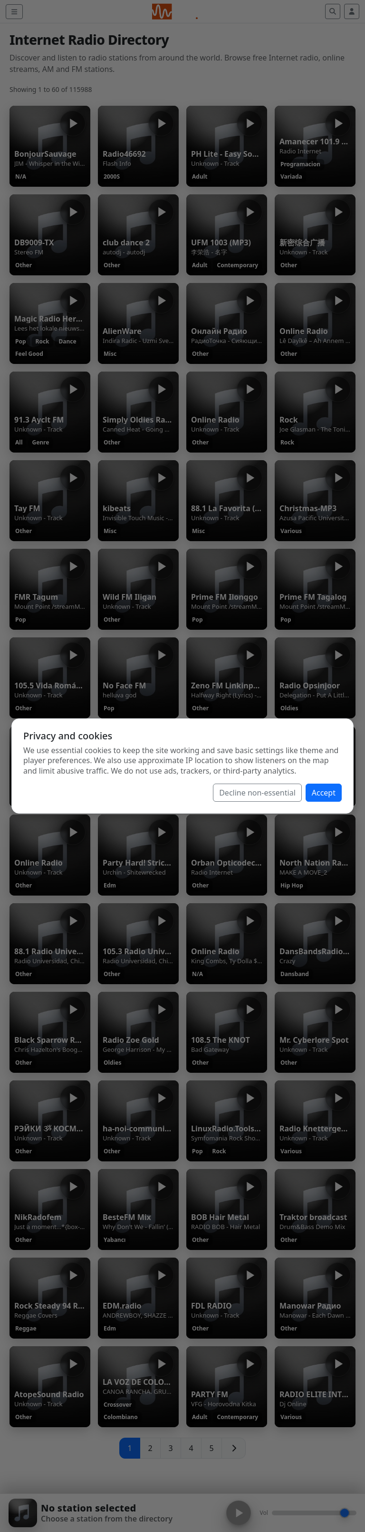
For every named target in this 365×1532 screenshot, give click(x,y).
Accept (324, 792)
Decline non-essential (257, 792)
